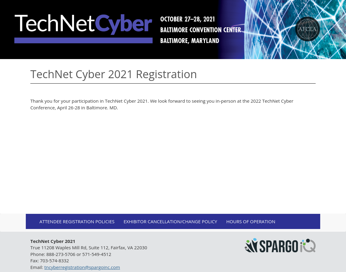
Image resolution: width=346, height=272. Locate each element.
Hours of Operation (250, 221)
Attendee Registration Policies (76, 221)
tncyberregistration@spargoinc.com (82, 267)
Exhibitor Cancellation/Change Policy (170, 221)
